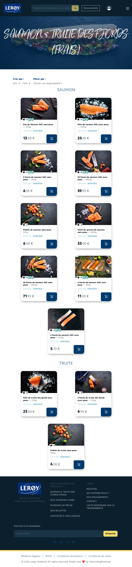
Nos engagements (97, 497)
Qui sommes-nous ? (97, 493)
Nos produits (91, 8)
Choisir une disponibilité (46, 83)
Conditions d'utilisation (70, 556)
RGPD (49, 556)
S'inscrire (110, 533)
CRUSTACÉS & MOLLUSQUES (65, 516)
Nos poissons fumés (62, 500)
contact (91, 501)
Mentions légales (30, 556)
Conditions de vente (99, 556)
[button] (51, 138)
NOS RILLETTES (58, 511)
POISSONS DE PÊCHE (61, 505)
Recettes (91, 489)
